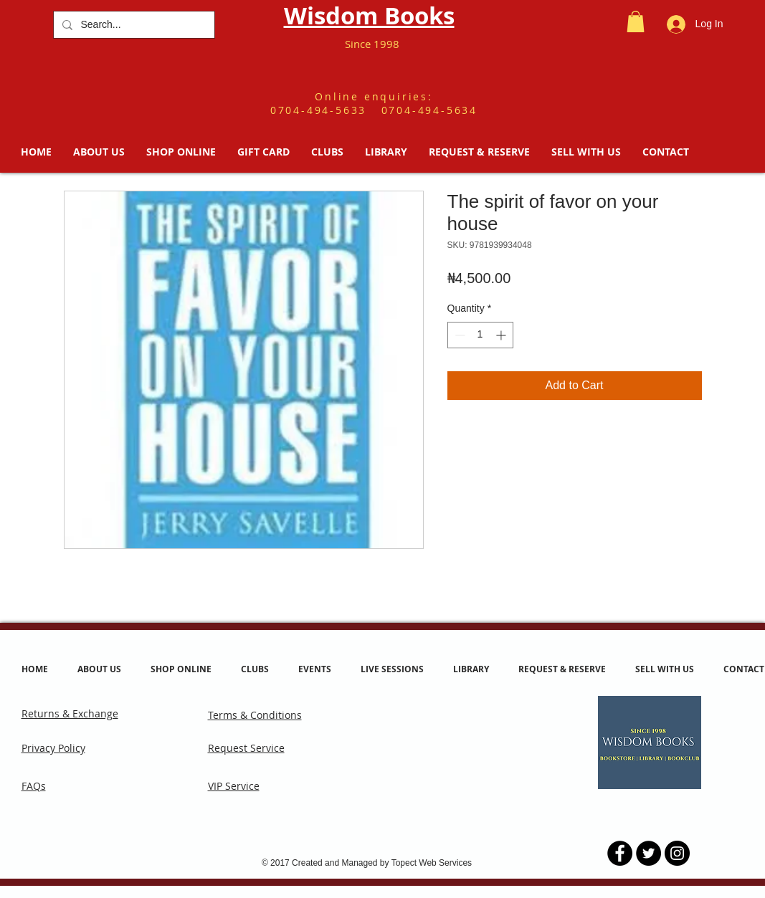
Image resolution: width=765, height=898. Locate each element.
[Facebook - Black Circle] (619, 853)
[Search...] (132, 24)
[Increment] (502, 335)
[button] (636, 21)
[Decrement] (458, 335)
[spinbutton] (480, 335)
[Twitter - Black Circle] (648, 853)
